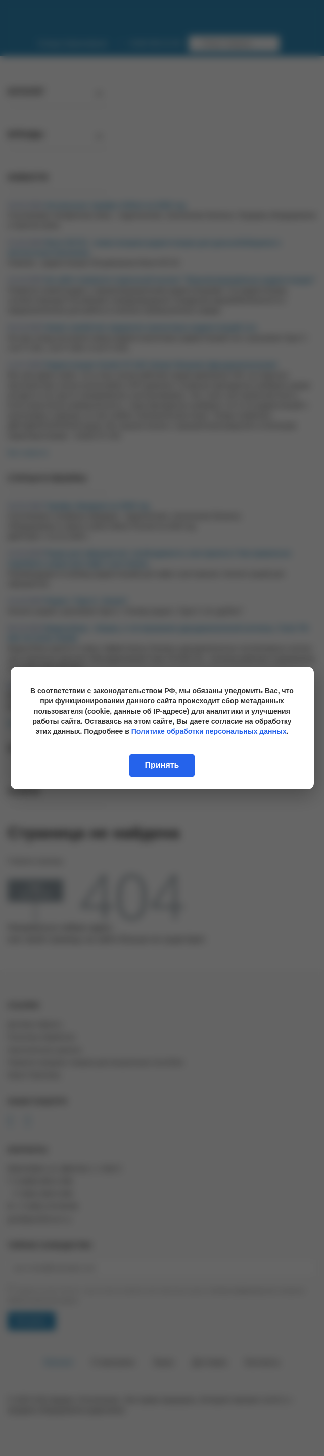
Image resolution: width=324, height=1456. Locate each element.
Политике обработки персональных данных (209, 731)
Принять (162, 765)
